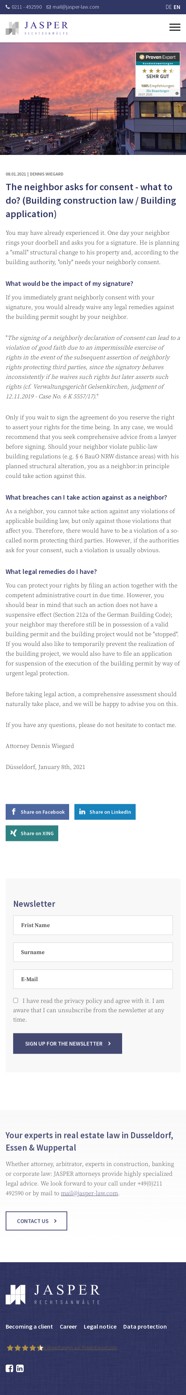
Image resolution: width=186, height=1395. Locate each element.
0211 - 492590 (24, 6)
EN (177, 7)
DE (169, 7)
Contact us (32, 1225)
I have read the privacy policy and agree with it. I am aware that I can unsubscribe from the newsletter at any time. (88, 1015)
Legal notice (100, 1326)
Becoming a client (29, 1326)
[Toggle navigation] (174, 26)
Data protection (145, 1326)
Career (68, 1326)
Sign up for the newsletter (64, 1048)
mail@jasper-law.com (73, 6)
